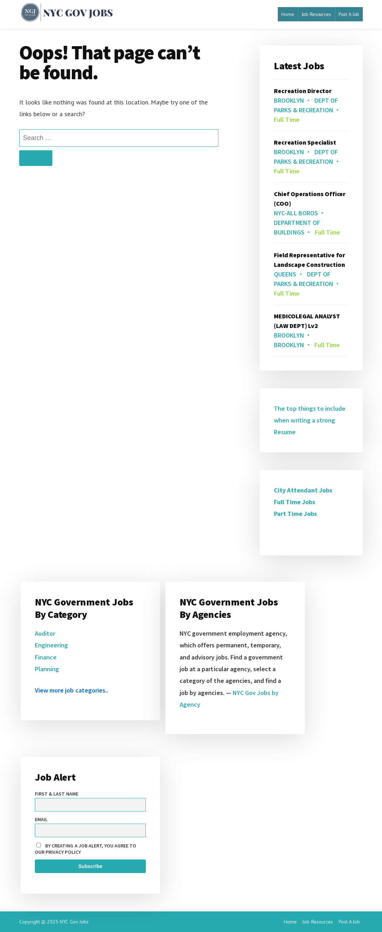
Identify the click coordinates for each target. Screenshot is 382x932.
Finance (46, 657)
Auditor (45, 633)
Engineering (51, 645)
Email (41, 819)
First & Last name (56, 794)
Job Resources (316, 14)
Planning (47, 669)
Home (287, 14)
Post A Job (349, 14)
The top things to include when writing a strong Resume (309, 420)
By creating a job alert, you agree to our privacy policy (86, 848)
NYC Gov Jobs (74, 921)
